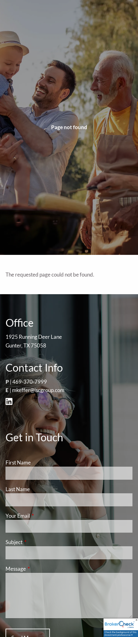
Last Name (18, 489)
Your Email (42, 516)
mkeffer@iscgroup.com (38, 390)
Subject (38, 542)
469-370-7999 (29, 381)
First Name (18, 462)
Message (40, 568)
